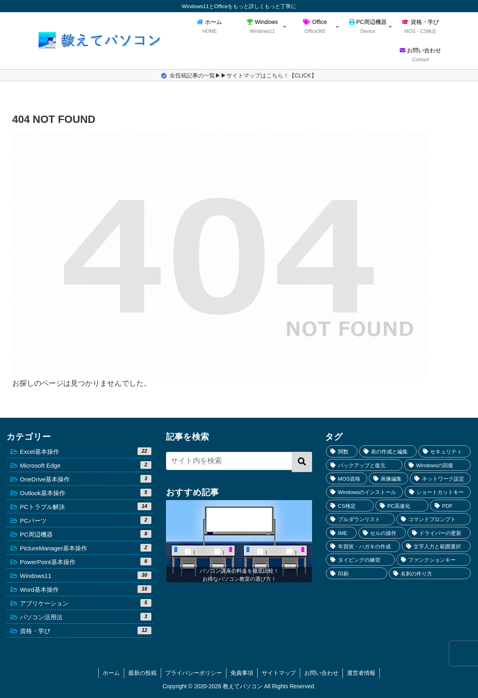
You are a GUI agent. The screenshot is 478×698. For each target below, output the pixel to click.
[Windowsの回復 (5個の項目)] (437, 465)
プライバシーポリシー (193, 673)
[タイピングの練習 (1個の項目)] (360, 559)
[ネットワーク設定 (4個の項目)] (440, 478)
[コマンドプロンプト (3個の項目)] (433, 519)
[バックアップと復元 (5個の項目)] (364, 465)
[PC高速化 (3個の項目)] (401, 505)
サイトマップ (279, 673)
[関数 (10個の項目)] (341, 451)
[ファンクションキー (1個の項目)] (433, 559)
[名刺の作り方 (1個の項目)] (430, 573)
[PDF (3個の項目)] (450, 505)
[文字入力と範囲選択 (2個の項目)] (436, 546)
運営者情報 (361, 673)
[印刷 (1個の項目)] (356, 573)
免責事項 (241, 673)
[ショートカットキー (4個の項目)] (438, 492)
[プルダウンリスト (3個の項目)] (360, 519)
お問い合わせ (321, 673)
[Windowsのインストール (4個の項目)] (364, 492)
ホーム (111, 673)
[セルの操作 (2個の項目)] (382, 533)
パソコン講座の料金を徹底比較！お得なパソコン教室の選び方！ (239, 575)
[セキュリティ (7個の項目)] (444, 451)
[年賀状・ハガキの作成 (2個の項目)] (363, 546)
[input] (239, 461)
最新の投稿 (142, 673)
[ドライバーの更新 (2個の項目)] (439, 533)
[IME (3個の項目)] (341, 533)
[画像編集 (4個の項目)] (389, 478)
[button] (302, 462)
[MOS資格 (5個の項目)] (346, 478)
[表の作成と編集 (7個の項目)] (388, 451)
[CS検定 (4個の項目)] (350, 505)
